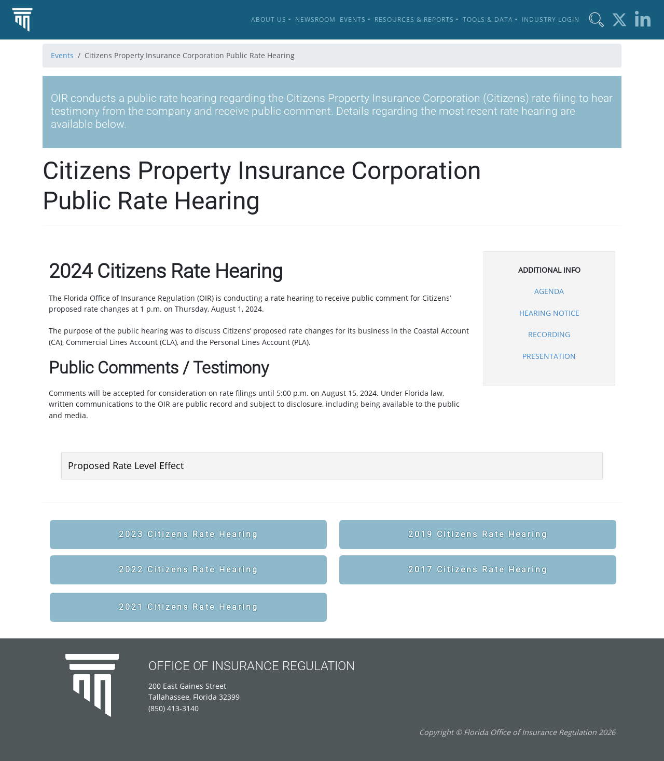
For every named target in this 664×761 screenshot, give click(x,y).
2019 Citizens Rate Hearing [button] (478, 534)
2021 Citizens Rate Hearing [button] (188, 607)
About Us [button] (268, 19)
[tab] (332, 465)
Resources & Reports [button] (414, 19)
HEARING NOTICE (549, 313)
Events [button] (353, 19)
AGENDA (549, 291)
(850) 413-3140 (173, 708)
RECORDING (549, 334)
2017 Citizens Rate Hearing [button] (478, 570)
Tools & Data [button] (488, 19)
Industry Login (550, 19)
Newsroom (315, 19)
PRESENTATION (549, 356)
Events (62, 55)
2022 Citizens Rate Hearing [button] (188, 570)
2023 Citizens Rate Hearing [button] (188, 534)
